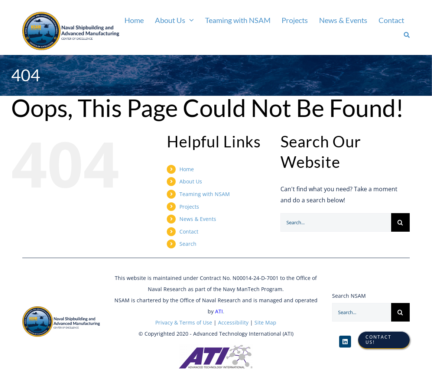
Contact (188, 231)
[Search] (407, 34)
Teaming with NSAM (204, 194)
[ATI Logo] (216, 347)
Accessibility (233, 322)
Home (186, 169)
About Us (190, 181)
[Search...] (335, 222)
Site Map (265, 322)
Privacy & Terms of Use (183, 322)
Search (187, 243)
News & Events (197, 218)
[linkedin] (345, 342)
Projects (189, 206)
